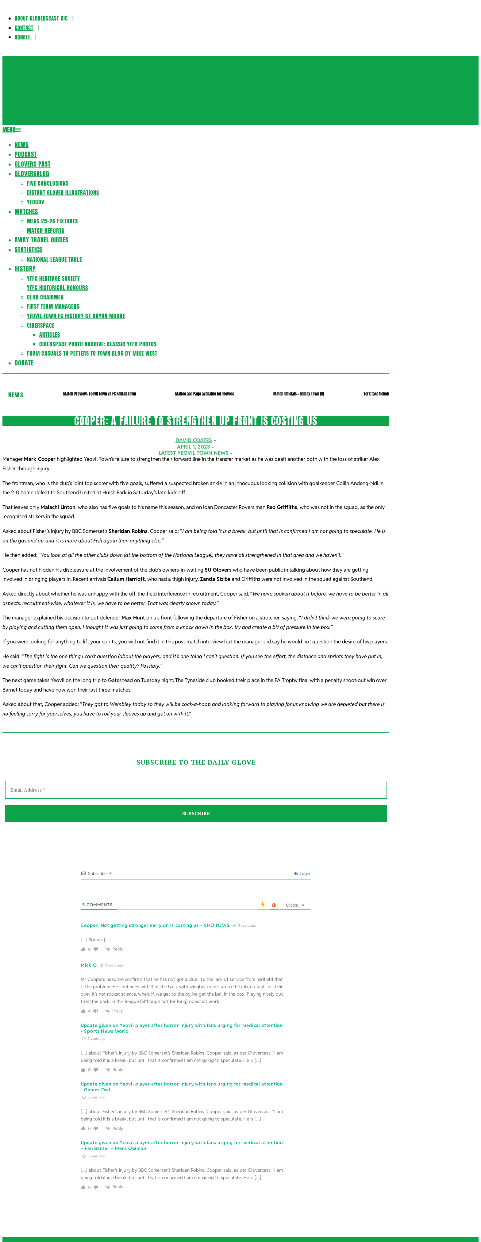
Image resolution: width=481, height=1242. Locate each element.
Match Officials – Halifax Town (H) (298, 394)
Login (302, 873)
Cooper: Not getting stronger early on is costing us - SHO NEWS (155, 925)
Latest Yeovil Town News (194, 452)
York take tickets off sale (383, 394)
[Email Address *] (196, 790)
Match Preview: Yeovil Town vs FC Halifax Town (99, 394)
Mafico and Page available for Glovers (204, 394)
